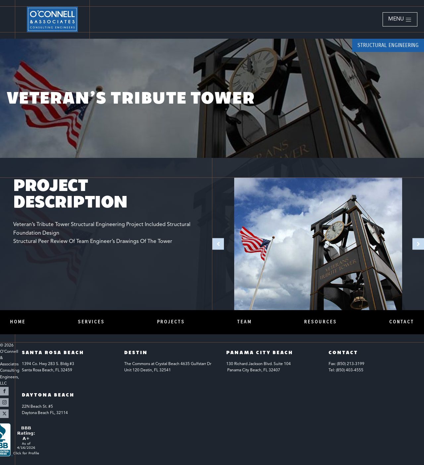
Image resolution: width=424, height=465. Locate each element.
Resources (320, 322)
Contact (401, 322)
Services (91, 322)
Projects (171, 322)
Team (244, 322)
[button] (400, 19)
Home (18, 322)
